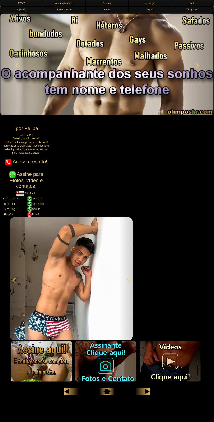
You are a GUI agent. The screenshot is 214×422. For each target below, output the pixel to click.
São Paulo (26, 193)
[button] (16, 64)
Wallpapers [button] (192, 9)
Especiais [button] (21, 9)
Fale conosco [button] (64, 9)
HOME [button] (21, 3)
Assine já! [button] (149, 3)
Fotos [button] (107, 9)
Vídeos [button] (150, 9)
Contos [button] (193, 3)
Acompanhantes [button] (64, 3)
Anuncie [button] (106, 3)
